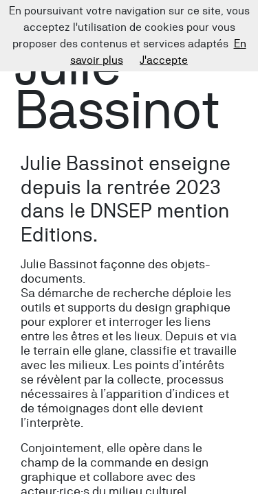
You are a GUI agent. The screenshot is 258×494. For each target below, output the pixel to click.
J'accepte (164, 60)
